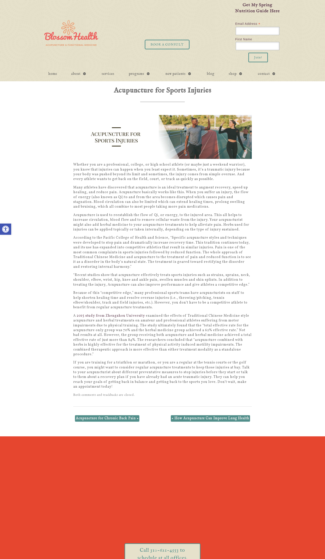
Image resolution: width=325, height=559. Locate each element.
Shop (233, 74)
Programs (136, 74)
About (76, 74)
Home (52, 74)
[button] (5, 229)
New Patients (175, 74)
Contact (264, 74)
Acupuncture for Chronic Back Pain (107, 418)
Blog (211, 74)
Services (108, 74)
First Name (243, 39)
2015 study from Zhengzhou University (111, 315)
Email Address (247, 24)
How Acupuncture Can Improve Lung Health (210, 418)
